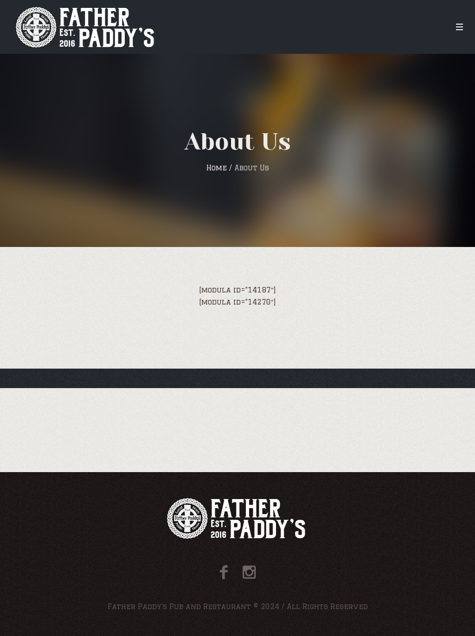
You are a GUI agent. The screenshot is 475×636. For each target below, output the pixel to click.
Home (216, 168)
